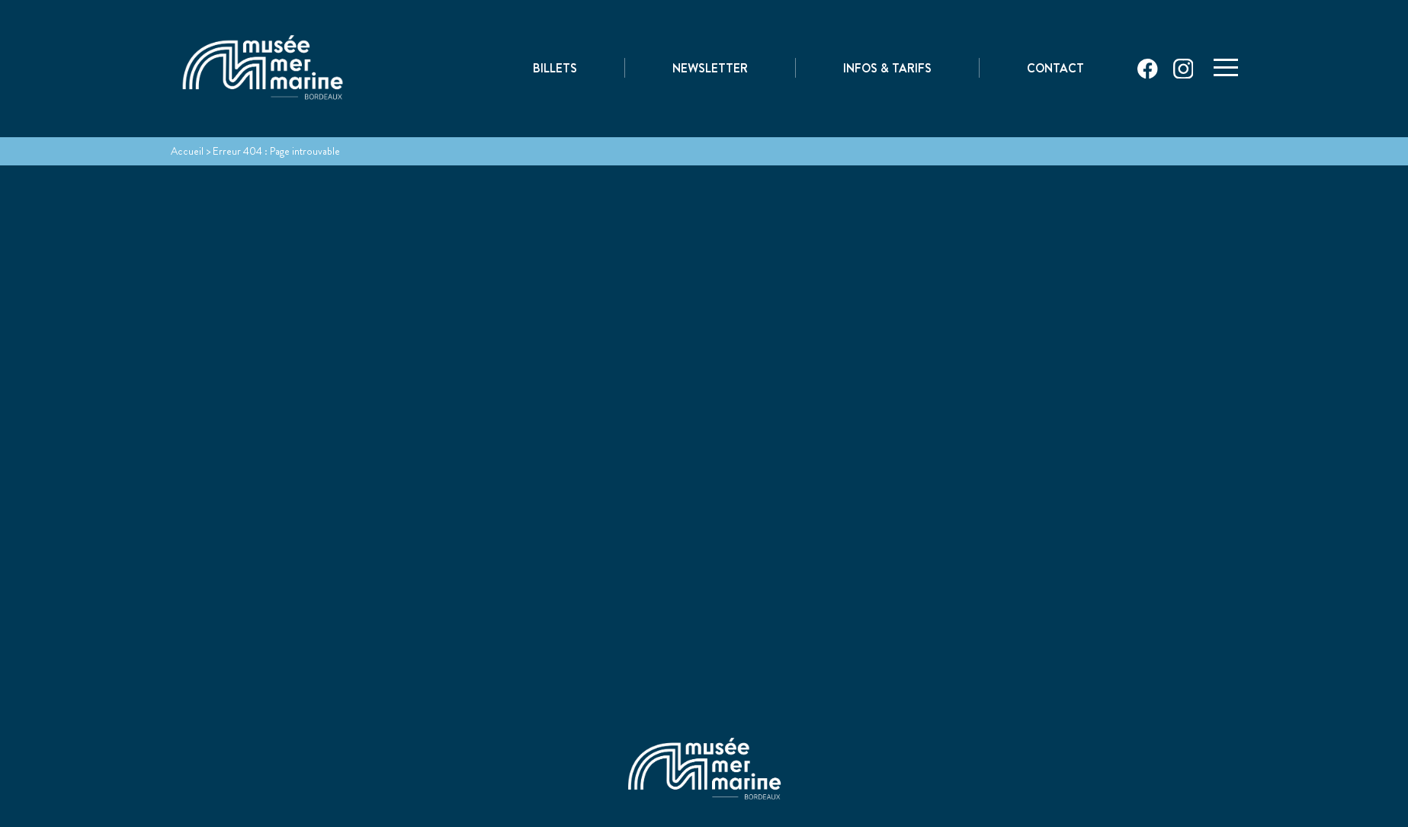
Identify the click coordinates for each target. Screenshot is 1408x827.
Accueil (187, 151)
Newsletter (710, 70)
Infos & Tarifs (887, 70)
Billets (555, 70)
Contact (1055, 70)
